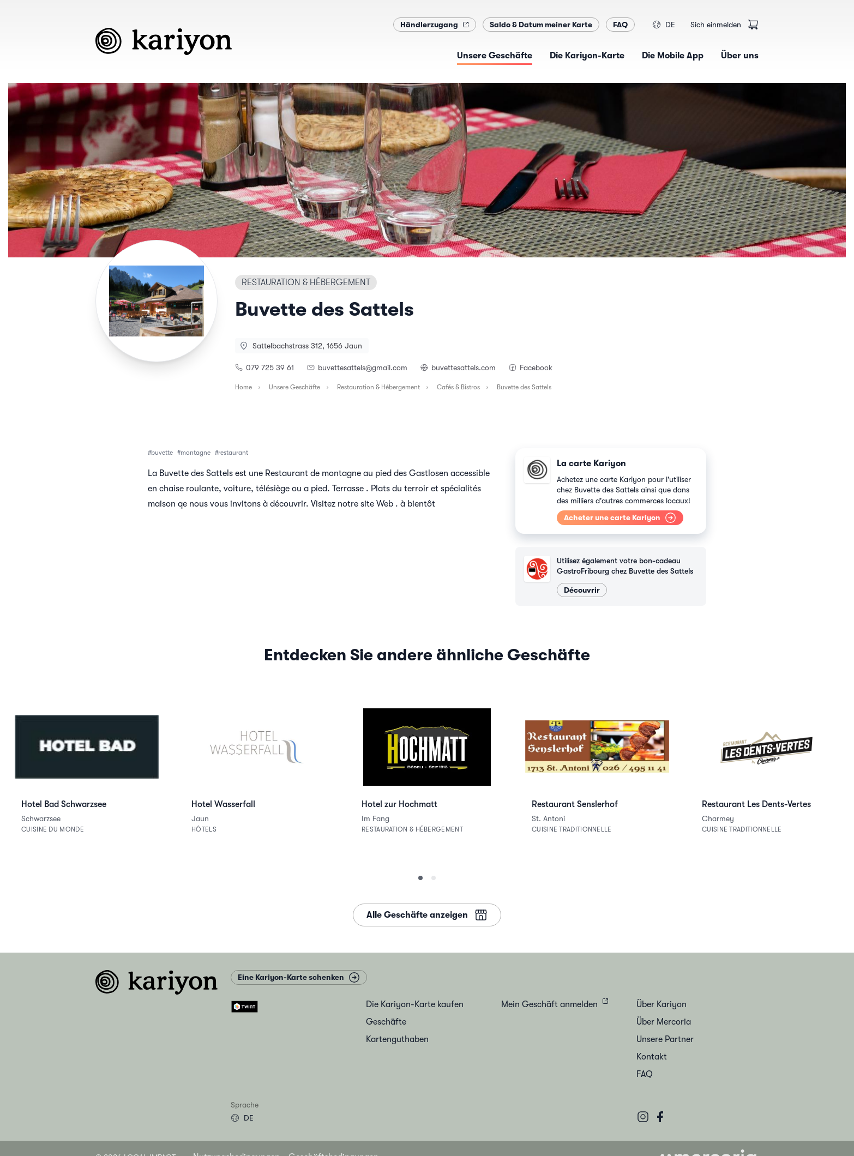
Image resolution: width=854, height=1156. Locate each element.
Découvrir (582, 590)
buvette (162, 452)
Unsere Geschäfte (294, 387)
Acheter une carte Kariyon (620, 517)
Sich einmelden (715, 24)
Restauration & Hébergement (378, 387)
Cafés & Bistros (458, 387)
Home (243, 387)
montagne (196, 452)
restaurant (233, 452)
